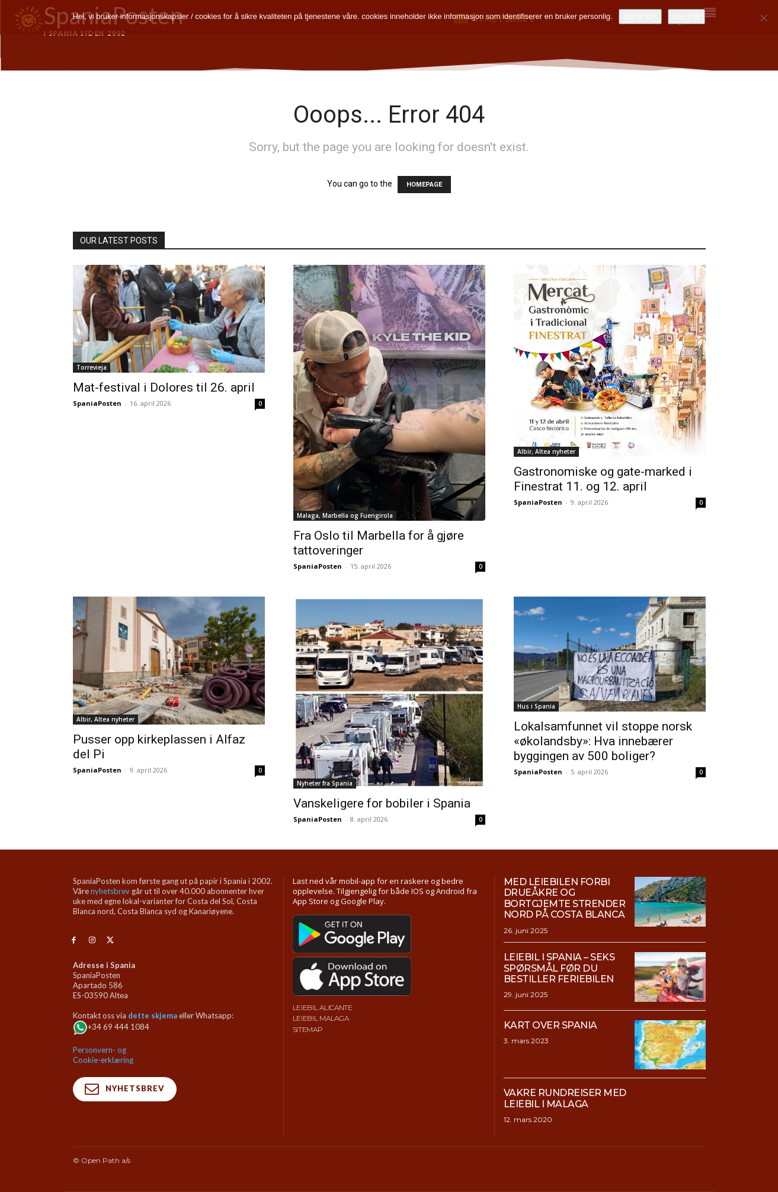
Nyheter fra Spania (325, 783)
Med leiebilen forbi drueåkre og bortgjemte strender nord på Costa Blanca (565, 898)
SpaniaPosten (97, 403)
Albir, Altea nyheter (546, 451)
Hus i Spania (536, 706)
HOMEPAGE (424, 184)
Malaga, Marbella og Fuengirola (345, 515)
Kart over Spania (550, 1025)
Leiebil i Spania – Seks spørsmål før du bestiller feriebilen (559, 968)
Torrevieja (91, 367)
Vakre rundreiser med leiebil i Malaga (565, 1098)
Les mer (686, 16)
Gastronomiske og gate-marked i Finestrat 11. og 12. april (603, 479)
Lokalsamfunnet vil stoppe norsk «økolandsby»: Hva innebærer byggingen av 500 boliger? (603, 741)
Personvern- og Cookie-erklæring (103, 1055)
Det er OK (640, 16)
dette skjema (152, 1015)
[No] (763, 18)
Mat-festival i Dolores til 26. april (164, 387)
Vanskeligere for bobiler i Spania (381, 803)
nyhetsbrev (110, 891)
